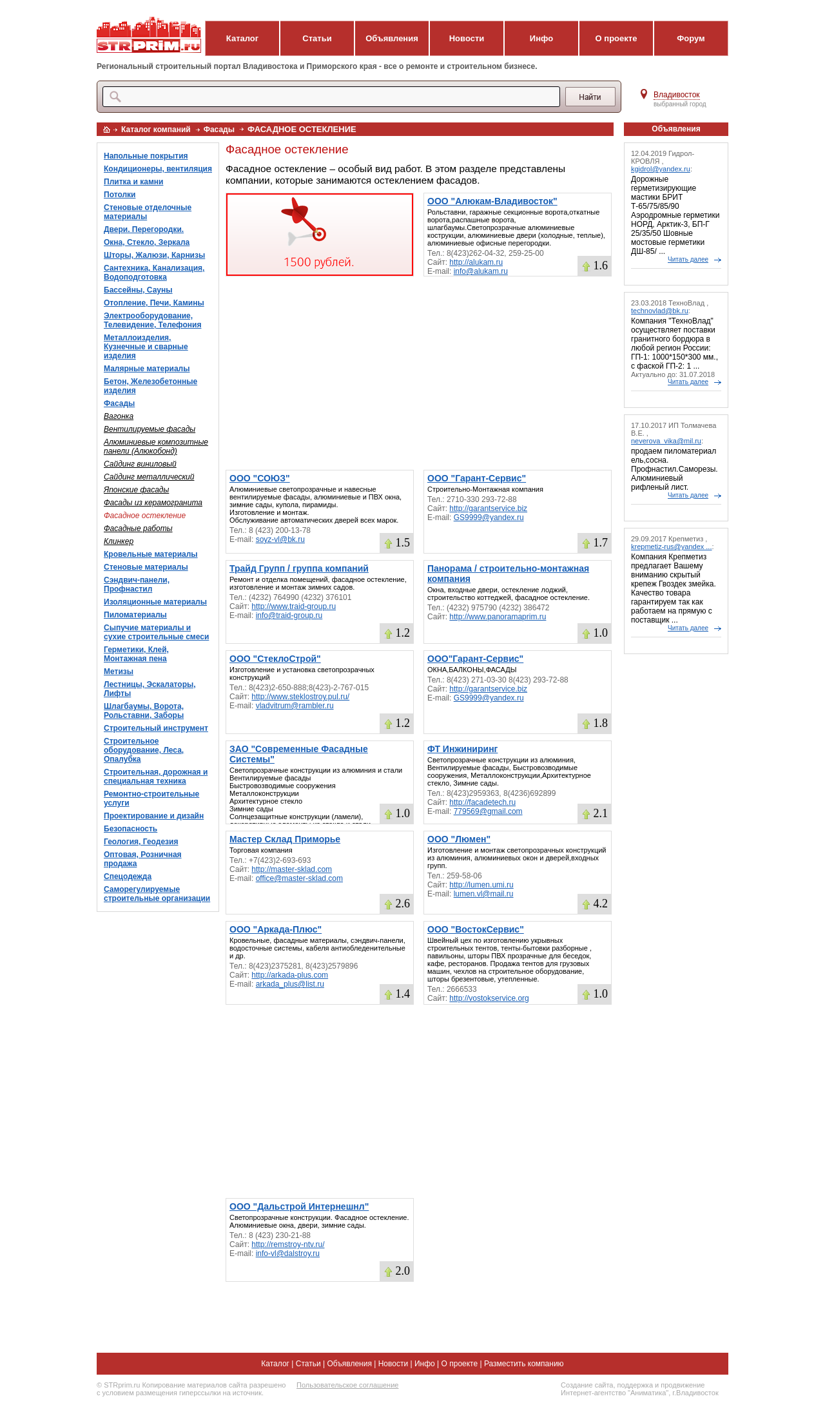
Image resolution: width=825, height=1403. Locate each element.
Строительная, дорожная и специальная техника (156, 777)
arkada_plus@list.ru (290, 984)
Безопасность (130, 828)
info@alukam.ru (481, 271)
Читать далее (688, 259)
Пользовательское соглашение (347, 1385)
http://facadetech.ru (482, 802)
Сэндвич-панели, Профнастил (137, 585)
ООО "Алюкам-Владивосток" (492, 201)
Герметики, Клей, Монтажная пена (136, 654)
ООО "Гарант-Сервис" (476, 478)
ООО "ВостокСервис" (475, 929)
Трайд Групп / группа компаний (299, 568)
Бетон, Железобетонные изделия (150, 386)
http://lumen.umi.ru (481, 884)
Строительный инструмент (156, 728)
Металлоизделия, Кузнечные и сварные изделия (146, 346)
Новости (467, 38)
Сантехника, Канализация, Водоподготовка (154, 273)
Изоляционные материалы (155, 601)
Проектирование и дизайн (154, 815)
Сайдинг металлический (149, 476)
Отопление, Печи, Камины (154, 302)
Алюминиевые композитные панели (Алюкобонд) (156, 447)
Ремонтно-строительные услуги (151, 798)
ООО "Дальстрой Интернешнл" (299, 1206)
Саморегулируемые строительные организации (157, 894)
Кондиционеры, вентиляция (158, 168)
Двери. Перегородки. (144, 229)
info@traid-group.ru (289, 615)
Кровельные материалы (151, 554)
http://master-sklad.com (291, 869)
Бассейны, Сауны (138, 290)
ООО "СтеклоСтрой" (275, 658)
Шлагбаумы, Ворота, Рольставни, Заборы (144, 711)
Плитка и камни (133, 181)
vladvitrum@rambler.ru (295, 705)
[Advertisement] (419, 373)
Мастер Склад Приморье (284, 839)
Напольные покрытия (146, 155)
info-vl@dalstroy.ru (288, 1253)
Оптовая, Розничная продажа (143, 859)
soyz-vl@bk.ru (280, 539)
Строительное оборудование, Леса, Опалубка (144, 750)
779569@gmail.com (488, 811)
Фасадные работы (138, 528)
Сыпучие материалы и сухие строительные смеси (156, 632)
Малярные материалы (146, 368)
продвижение (682, 1385)
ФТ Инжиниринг (462, 749)
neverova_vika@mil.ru (666, 441)
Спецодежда (127, 876)
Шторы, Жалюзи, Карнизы (154, 255)
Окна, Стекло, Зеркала (146, 242)
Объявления (391, 38)
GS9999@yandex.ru (489, 517)
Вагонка (118, 416)
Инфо (541, 38)
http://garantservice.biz (488, 508)
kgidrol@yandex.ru (660, 169)
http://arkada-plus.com (289, 975)
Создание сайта (587, 1385)
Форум (690, 38)
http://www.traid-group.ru (293, 606)
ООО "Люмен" (458, 839)
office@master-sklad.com (299, 878)
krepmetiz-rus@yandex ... (671, 546)
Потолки (119, 194)
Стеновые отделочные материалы (147, 212)
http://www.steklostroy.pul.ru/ (300, 696)
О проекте (616, 38)
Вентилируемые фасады (149, 429)
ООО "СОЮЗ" (259, 478)
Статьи (316, 38)
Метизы (118, 671)
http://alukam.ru (476, 262)
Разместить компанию (524, 1363)
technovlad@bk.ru (659, 310)
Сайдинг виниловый (140, 464)
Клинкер (118, 541)
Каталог (242, 38)
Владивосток (677, 94)
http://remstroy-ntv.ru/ (287, 1244)
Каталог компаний (156, 129)
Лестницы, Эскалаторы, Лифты (150, 689)
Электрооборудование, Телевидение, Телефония (152, 320)
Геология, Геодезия (141, 841)
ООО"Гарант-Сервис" (475, 658)
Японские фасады (136, 489)
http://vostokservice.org (489, 998)
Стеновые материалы (146, 567)
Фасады (219, 129)
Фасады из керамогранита (153, 502)
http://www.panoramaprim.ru (497, 616)
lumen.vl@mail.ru (484, 893)
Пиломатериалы (135, 614)
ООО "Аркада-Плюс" (275, 929)
